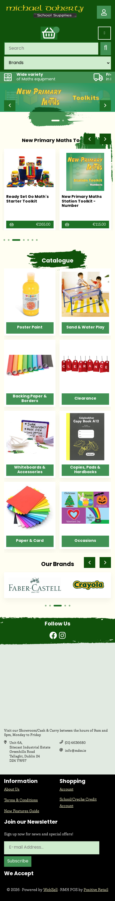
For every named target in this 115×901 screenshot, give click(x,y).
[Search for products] (51, 48)
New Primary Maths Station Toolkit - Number (82, 201)
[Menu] (104, 33)
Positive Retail (96, 889)
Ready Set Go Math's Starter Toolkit (27, 199)
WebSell (50, 889)
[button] (9, 105)
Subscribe (17, 861)
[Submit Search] (105, 48)
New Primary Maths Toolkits (57, 140)
